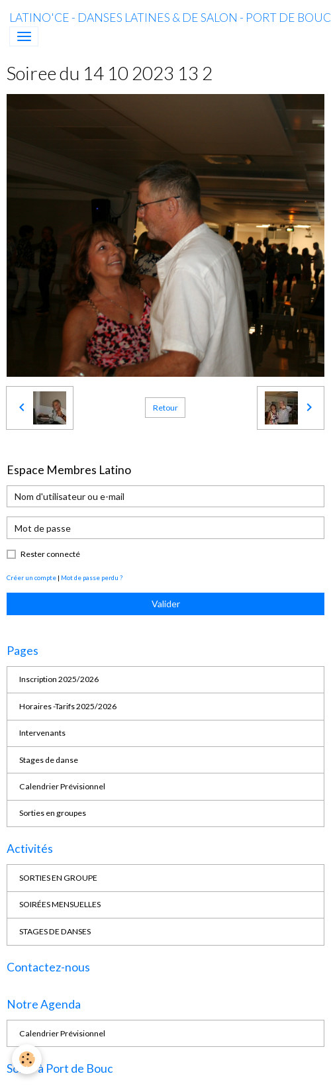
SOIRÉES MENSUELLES (60, 904)
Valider (166, 603)
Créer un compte (31, 577)
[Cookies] (27, 1059)
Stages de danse (48, 760)
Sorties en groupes (52, 813)
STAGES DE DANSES (55, 931)
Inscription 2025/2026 (59, 679)
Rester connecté (50, 554)
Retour (165, 408)
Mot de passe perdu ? (91, 577)
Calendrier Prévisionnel (62, 786)
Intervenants (42, 733)
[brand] (170, 17)
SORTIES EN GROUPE (58, 878)
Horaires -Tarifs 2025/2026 (68, 706)
